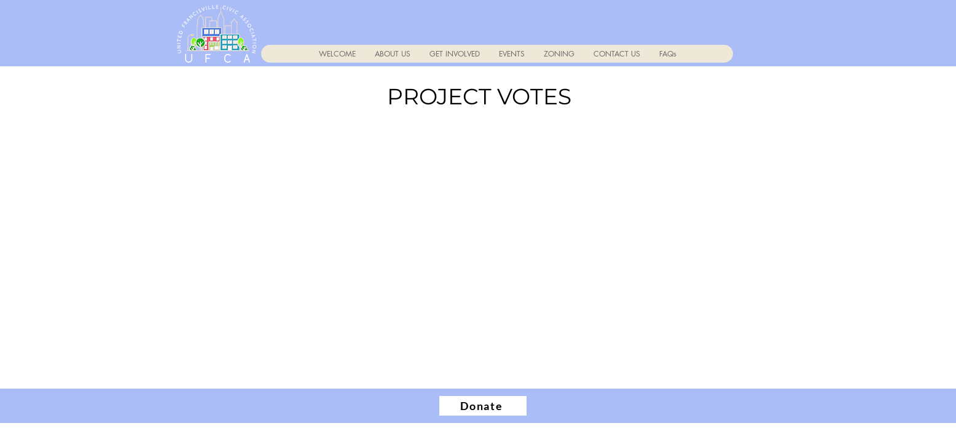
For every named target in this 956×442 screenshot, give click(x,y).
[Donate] (483, 406)
